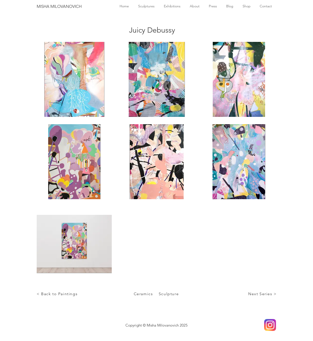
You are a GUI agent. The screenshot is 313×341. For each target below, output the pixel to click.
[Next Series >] (263, 294)
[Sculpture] (169, 294)
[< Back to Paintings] (57, 294)
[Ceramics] (143, 294)
